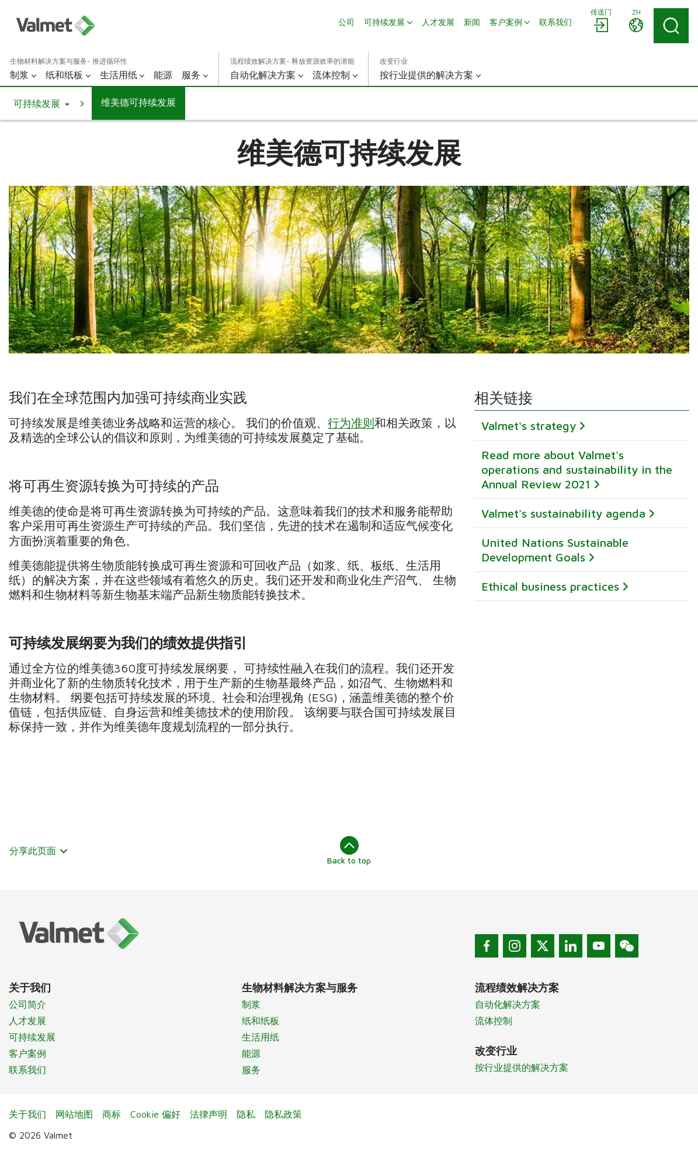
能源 (251, 1053)
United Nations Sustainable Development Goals (554, 550)
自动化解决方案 (507, 1004)
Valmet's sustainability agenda (563, 514)
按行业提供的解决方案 (521, 1067)
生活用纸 (260, 1037)
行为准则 (351, 422)
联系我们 (27, 1069)
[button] (41, 103)
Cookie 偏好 (155, 1114)
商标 (111, 1114)
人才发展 (27, 1020)
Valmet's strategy (528, 426)
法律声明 (208, 1114)
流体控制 (493, 1020)
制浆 (251, 1004)
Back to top (349, 850)
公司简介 (27, 1004)
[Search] (671, 25)
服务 (251, 1069)
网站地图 (74, 1114)
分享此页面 (38, 850)
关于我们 (27, 1114)
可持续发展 (32, 1037)
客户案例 (27, 1053)
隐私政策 (283, 1114)
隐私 (246, 1114)
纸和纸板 (260, 1020)
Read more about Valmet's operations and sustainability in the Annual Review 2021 (576, 470)
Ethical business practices (550, 587)
